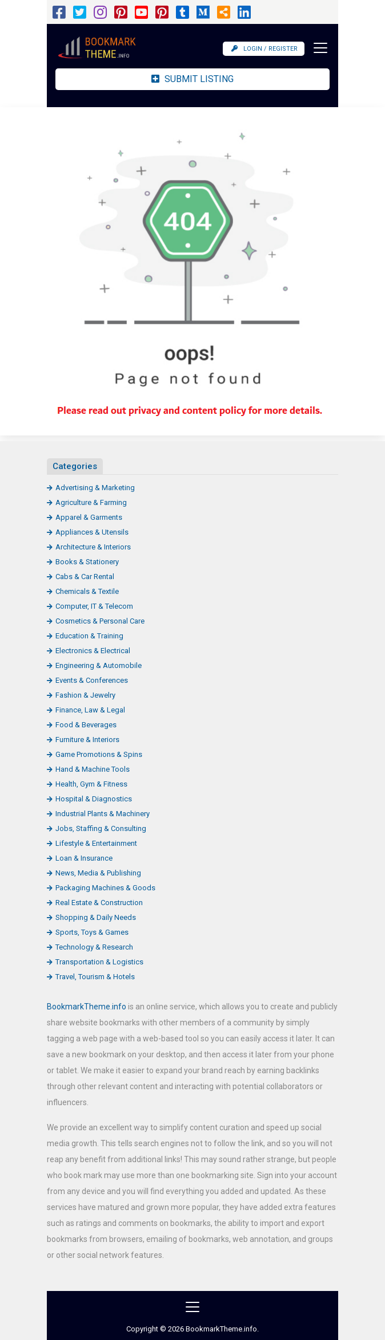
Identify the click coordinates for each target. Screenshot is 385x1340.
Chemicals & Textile (87, 591)
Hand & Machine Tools (92, 769)
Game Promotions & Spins (98, 754)
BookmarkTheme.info (86, 1006)
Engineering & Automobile (98, 665)
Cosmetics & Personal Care (100, 621)
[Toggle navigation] (317, 47)
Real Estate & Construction (99, 902)
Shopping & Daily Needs (95, 917)
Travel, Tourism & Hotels (95, 976)
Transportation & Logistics (99, 962)
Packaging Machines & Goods (105, 887)
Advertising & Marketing (95, 487)
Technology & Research (94, 947)
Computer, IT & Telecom (94, 606)
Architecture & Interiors (93, 547)
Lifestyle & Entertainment (96, 843)
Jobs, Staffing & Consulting (100, 828)
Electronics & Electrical (92, 650)
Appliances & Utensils (92, 532)
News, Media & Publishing (98, 873)
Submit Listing (192, 79)
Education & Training (89, 636)
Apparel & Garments (88, 517)
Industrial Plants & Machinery (102, 813)
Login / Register (264, 48)
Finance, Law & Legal (90, 710)
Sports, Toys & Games (92, 932)
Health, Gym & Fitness (91, 784)
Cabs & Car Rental (84, 576)
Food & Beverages (86, 724)
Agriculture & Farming (91, 502)
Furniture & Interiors (87, 739)
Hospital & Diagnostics (93, 799)
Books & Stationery (87, 561)
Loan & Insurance (84, 858)
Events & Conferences (91, 680)
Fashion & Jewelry (85, 695)
